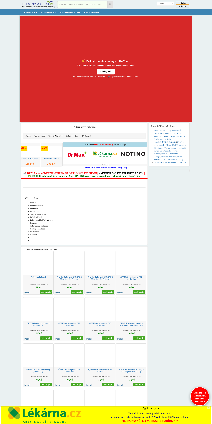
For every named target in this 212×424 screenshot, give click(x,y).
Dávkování (34, 211)
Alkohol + (34, 235)
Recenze (33, 223)
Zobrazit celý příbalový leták (42, 220)
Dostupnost (86, 136)
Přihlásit (183, 3)
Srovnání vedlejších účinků (70, 12)
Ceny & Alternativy (91, 12)
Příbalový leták (71, 136)
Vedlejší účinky (40, 136)
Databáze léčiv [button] (30, 12)
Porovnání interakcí (48, 12)
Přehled (28, 136)
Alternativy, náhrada (39, 226)
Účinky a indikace (37, 229)
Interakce (34, 208)
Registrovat (183, 6)
